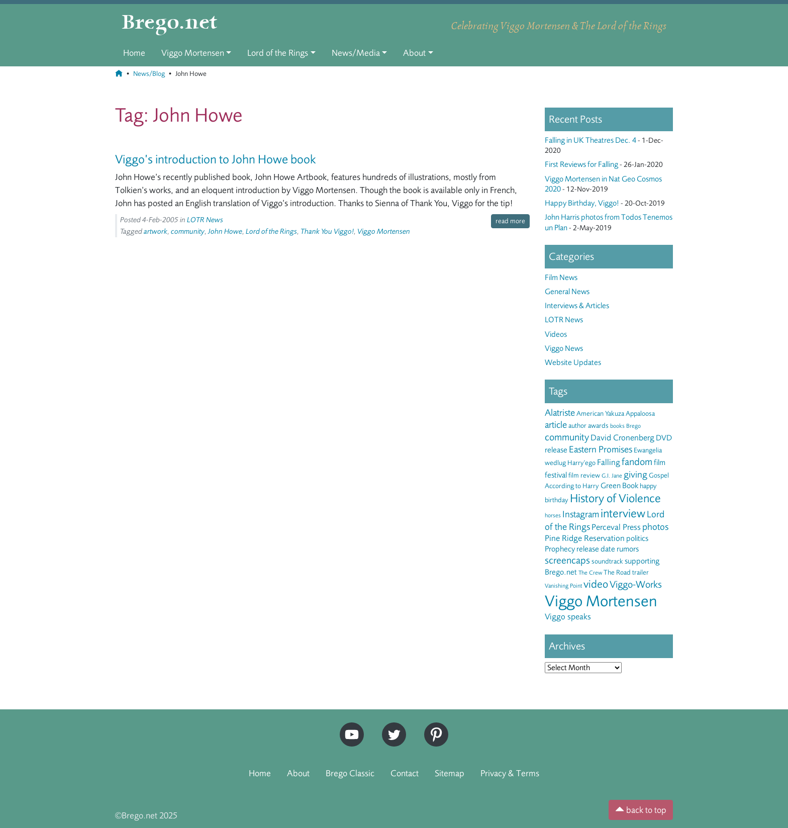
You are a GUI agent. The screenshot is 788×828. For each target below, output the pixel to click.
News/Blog (149, 73)
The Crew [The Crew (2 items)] (590, 572)
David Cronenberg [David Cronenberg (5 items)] (622, 437)
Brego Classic (350, 773)
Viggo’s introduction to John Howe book (215, 159)
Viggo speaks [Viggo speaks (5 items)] (568, 616)
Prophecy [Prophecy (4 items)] (560, 549)
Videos (556, 334)
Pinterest (432, 726)
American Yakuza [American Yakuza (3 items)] (600, 413)
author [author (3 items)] (577, 425)
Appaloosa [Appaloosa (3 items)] (640, 413)
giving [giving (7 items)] (635, 474)
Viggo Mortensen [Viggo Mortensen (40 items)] (601, 601)
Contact (404, 773)
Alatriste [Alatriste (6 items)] (560, 412)
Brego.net (170, 23)
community (188, 231)
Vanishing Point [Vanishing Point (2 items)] (563, 585)
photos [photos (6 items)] (655, 526)
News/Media (356, 53)
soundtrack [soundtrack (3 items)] (607, 561)
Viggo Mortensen (192, 53)
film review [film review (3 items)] (584, 475)
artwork (155, 231)
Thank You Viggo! (327, 231)
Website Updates (573, 362)
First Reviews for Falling (581, 164)
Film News (561, 277)
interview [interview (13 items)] (623, 513)
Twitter (390, 726)
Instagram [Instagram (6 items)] (580, 514)
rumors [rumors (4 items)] (628, 549)
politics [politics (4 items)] (637, 538)
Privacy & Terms (509, 773)
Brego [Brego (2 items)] (633, 425)
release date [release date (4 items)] (595, 549)
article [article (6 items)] (556, 424)
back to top (640, 810)
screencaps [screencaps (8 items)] (567, 560)
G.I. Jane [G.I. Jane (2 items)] (612, 475)
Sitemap (449, 773)
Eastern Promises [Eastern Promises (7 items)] (600, 449)
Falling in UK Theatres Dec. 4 (590, 140)
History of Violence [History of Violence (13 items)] (615, 498)
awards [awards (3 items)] (598, 425)
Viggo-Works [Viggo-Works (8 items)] (636, 584)
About (414, 53)
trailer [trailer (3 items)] (640, 572)
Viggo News (564, 348)
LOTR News (205, 220)
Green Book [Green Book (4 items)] (619, 485)
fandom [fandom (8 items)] (637, 462)
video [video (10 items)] (595, 584)
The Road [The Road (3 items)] (617, 572)
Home (134, 53)
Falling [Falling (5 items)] (608, 462)
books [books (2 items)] (617, 425)
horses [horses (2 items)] (553, 515)
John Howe (225, 231)
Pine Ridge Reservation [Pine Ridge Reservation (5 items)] (585, 538)
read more (510, 221)
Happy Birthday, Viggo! (582, 203)
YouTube (349, 726)
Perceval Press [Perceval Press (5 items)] (616, 527)
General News (567, 291)
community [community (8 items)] (567, 437)
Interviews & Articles (577, 305)
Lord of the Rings (277, 53)
